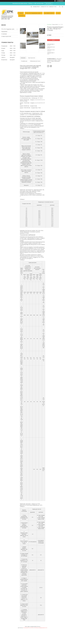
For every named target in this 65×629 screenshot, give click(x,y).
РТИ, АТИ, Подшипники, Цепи (33, 13)
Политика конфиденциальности (40, 627)
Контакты (22, 15)
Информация (4, 31)
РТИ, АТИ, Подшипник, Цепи (7, 29)
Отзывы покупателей (6, 36)
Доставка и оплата (49, 13)
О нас (58, 13)
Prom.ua (38, 626)
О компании (4, 34)
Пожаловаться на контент (28, 627)
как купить (48, 3)
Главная (21, 13)
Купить (53, 40)
